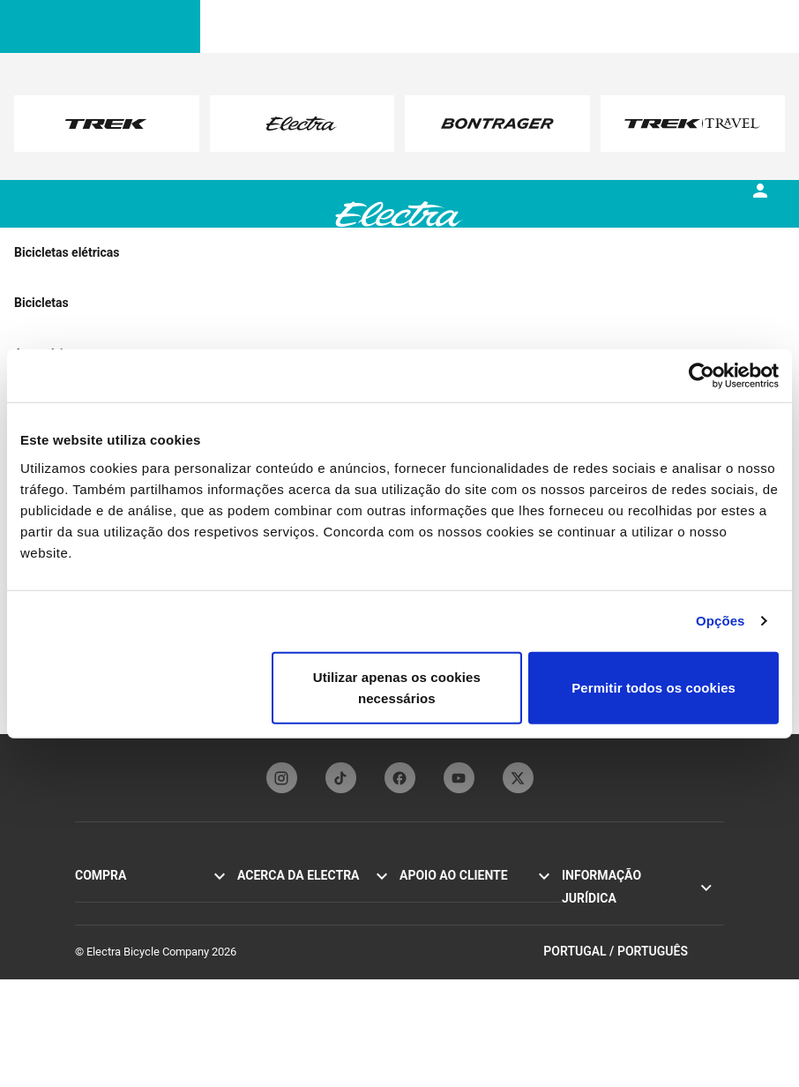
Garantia (420, 955)
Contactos (425, 896)
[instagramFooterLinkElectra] (281, 777)
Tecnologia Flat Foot (287, 916)
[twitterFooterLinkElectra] (518, 777)
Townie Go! (103, 896)
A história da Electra (286, 896)
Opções (720, 620)
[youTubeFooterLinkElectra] (459, 777)
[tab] (185, 228)
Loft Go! (95, 935)
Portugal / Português (633, 1059)
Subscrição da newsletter (299, 955)
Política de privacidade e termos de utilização (641, 905)
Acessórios (103, 974)
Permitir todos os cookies (653, 686)
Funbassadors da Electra (298, 935)
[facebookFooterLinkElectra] (400, 777)
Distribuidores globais (453, 974)
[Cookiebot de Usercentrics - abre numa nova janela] (701, 376)
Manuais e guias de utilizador (472, 916)
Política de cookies (608, 934)
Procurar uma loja (118, 994)
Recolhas (585, 953)
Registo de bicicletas (451, 935)
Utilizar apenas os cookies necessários (397, 687)
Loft (85, 955)
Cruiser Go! (102, 916)
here (251, 141)
